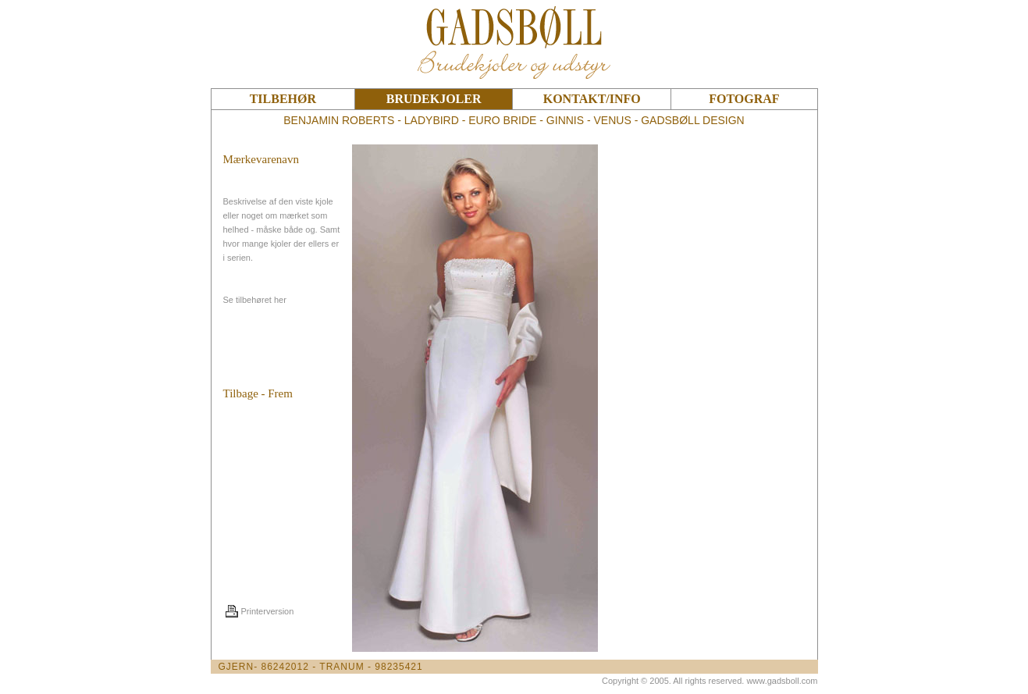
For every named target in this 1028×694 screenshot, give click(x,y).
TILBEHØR (283, 98)
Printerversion (267, 611)
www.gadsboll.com (781, 680)
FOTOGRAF (744, 98)
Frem (280, 393)
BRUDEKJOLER (434, 98)
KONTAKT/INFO (592, 98)
